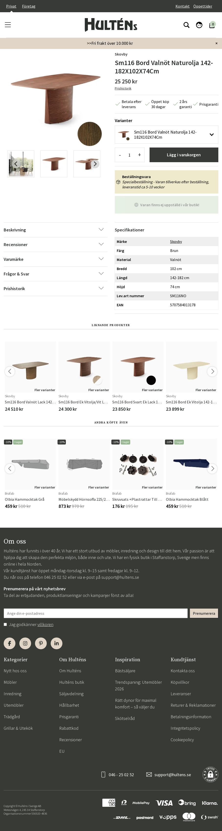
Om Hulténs (70, 670)
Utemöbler (13, 705)
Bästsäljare (125, 670)
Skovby (121, 54)
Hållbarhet (69, 705)
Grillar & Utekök (18, 728)
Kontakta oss (183, 670)
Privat (11, 6)
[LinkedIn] (56, 643)
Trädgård (12, 716)
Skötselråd (125, 718)
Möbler (10, 682)
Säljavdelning (71, 693)
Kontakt (182, 6)
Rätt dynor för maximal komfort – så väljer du (135, 703)
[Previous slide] (16, 163)
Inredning (12, 693)
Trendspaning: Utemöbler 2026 (138, 685)
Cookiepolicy (182, 739)
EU (62, 751)
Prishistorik (123, 88)
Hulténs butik (71, 682)
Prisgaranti (69, 716)
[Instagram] (25, 643)
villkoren (45, 624)
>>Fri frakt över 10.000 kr (110, 43)
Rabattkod (69, 728)
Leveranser (181, 693)
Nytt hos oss (15, 670)
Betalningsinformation (191, 716)
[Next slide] (95, 163)
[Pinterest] (41, 643)
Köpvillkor (180, 682)
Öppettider (202, 6)
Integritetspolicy (185, 728)
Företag (28, 6)
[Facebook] (9, 643)
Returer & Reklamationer (193, 705)
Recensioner (70, 739)
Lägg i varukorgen (184, 155)
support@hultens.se (120, 577)
